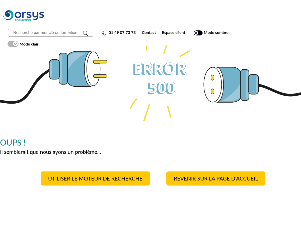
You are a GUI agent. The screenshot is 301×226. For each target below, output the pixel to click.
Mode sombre (211, 32)
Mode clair (23, 44)
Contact (149, 32)
